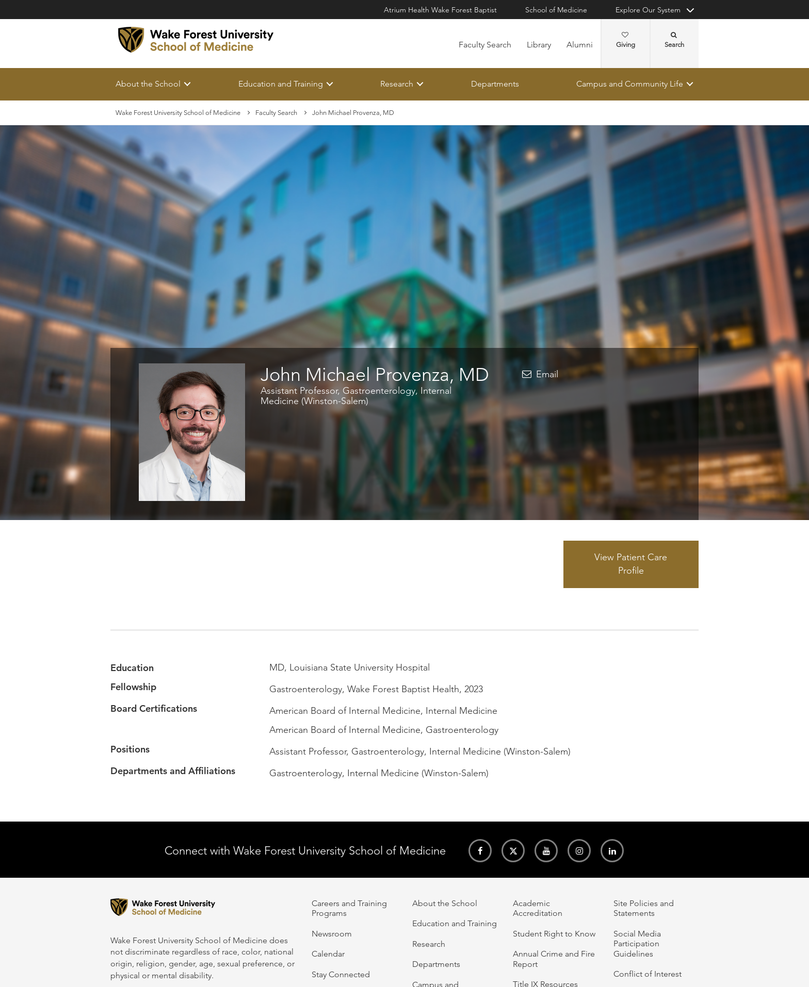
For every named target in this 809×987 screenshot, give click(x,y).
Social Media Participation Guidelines (637, 944)
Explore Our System (648, 9)
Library (539, 44)
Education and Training (280, 84)
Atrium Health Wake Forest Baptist (440, 9)
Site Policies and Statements (643, 908)
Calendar (328, 954)
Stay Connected (341, 974)
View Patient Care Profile (630, 564)
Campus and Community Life (629, 84)
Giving (625, 40)
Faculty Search (485, 44)
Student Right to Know (554, 934)
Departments (495, 84)
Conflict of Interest (647, 974)
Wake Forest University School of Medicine (178, 112)
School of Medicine (556, 9)
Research (396, 84)
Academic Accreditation (537, 908)
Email (547, 374)
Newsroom (332, 934)
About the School (148, 84)
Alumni (580, 44)
